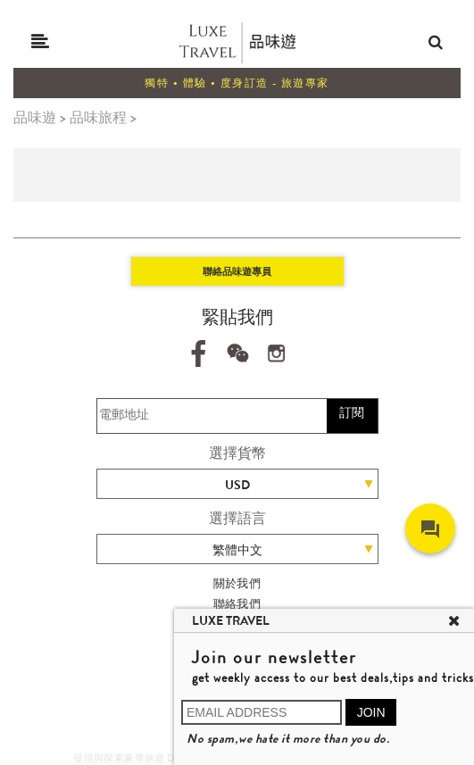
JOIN (371, 712)
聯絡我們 (237, 603)
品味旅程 (98, 117)
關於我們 (237, 583)
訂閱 (351, 412)
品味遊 (34, 117)
